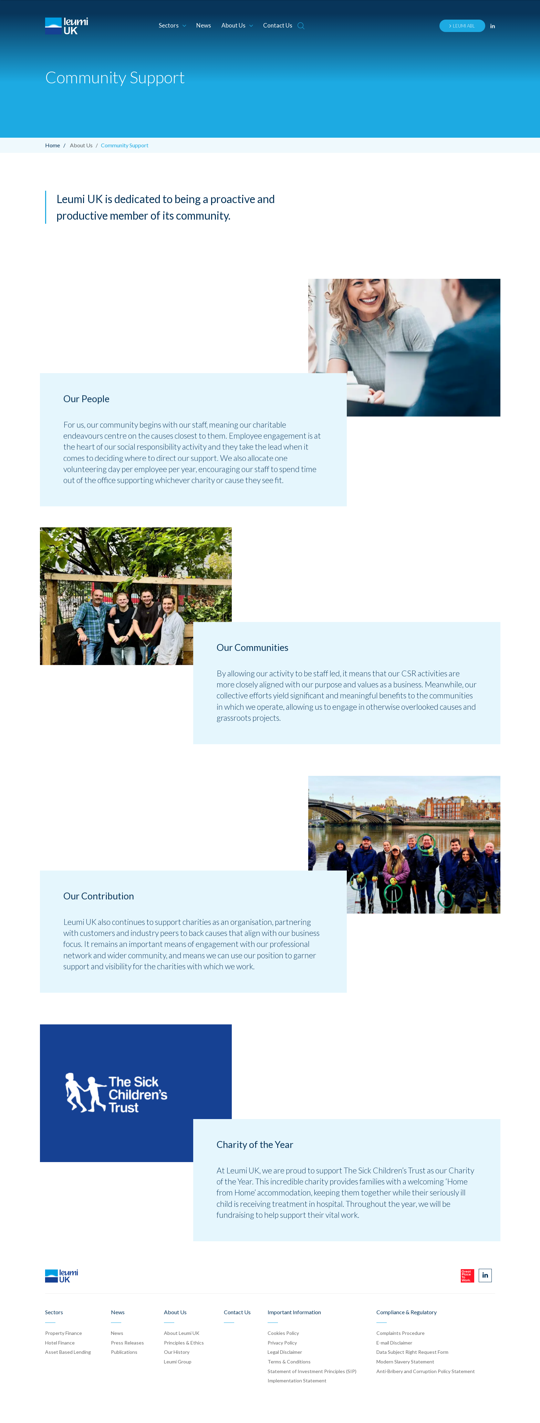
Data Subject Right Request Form (412, 1352)
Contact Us (277, 25)
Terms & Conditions (289, 1361)
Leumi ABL (462, 26)
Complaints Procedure (400, 1333)
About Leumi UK (181, 1333)
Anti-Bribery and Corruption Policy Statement (425, 1371)
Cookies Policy (283, 1333)
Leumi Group (177, 1361)
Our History (176, 1352)
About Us (237, 25)
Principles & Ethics (184, 1343)
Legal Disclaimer (285, 1352)
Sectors (172, 25)
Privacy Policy (282, 1343)
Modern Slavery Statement (405, 1361)
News (203, 25)
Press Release (127, 1343)
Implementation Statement (297, 1380)
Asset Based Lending (68, 1352)
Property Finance (63, 1333)
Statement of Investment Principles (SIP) (312, 1371)
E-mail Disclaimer (394, 1343)
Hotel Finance (60, 1343)
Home (57, 145)
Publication (124, 1352)
